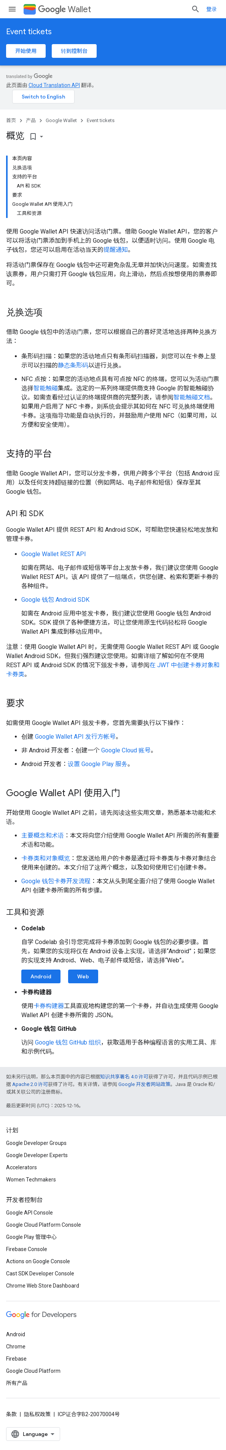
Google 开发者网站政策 (144, 1084)
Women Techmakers (31, 1180)
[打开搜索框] (195, 9)
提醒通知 (115, 249)
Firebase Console (26, 1249)
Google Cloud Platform (33, 1371)
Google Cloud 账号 (126, 750)
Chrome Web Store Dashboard (42, 1286)
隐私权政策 (37, 1414)
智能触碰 (45, 388)
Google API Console (29, 1213)
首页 (11, 120)
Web (83, 976)
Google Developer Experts (37, 1155)
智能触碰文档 (191, 397)
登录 (211, 9)
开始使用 (26, 51)
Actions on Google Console (38, 1261)
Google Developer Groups (36, 1143)
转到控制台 (74, 51)
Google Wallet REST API (53, 554)
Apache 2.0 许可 (30, 1084)
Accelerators (21, 1167)
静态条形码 (73, 365)
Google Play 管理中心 (31, 1237)
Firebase (16, 1359)
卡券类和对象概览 (45, 858)
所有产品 (16, 1383)
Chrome (15, 1346)
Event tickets (29, 32)
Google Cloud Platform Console (43, 1225)
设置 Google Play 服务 (97, 764)
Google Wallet (61, 120)
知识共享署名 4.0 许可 (124, 1077)
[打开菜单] (12, 9)
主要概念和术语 (42, 835)
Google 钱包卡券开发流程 (56, 881)
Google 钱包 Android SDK (55, 599)
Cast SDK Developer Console (40, 1273)
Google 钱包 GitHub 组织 (68, 1042)
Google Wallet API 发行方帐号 (75, 736)
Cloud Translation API (54, 85)
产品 (31, 120)
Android (40, 976)
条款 (11, 1414)
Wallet (64, 9)
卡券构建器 (48, 1006)
